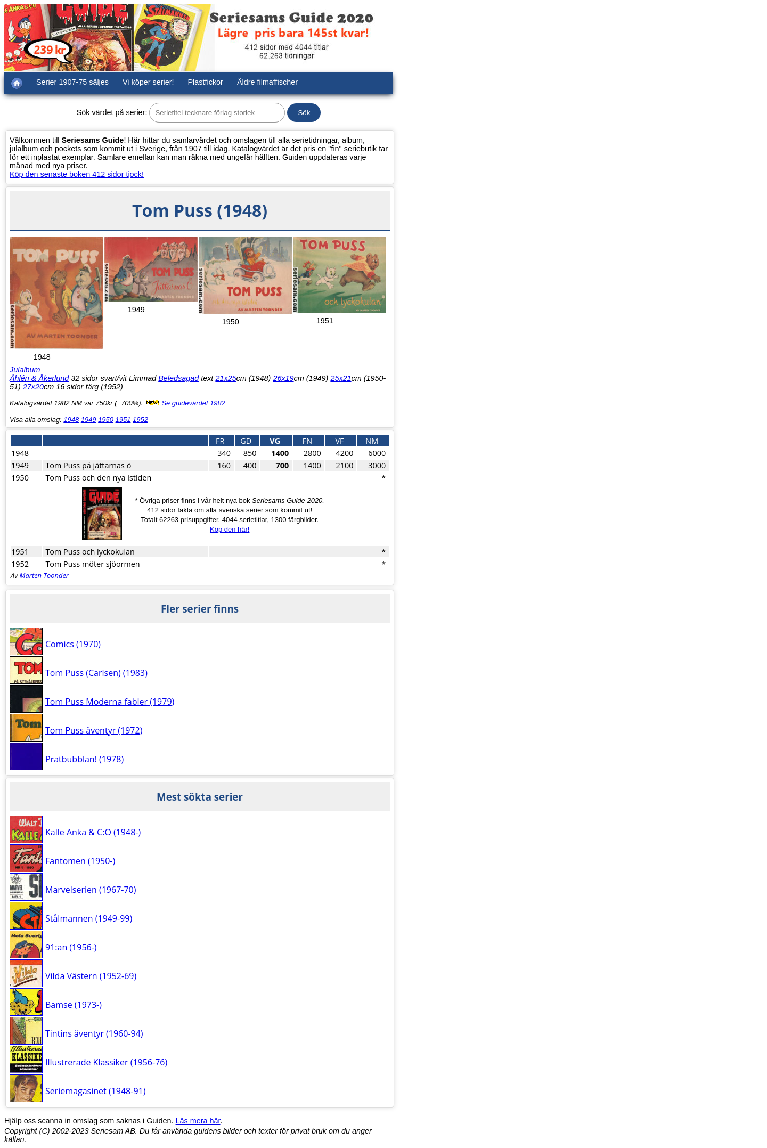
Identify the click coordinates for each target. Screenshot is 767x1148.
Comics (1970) (73, 644)
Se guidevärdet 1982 (193, 403)
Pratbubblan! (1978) (84, 759)
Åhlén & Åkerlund (39, 378)
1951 (123, 420)
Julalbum (25, 369)
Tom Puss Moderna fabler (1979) (109, 701)
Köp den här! (229, 529)
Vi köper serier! (148, 82)
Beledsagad (178, 378)
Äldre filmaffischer (267, 82)
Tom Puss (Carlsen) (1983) (96, 673)
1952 (140, 420)
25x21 (340, 378)
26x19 (283, 378)
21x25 (225, 378)
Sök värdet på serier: (112, 112)
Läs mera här (198, 1121)
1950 (105, 420)
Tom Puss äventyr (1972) (93, 730)
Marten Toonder (44, 575)
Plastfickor (205, 82)
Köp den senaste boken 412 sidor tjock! (77, 174)
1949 (88, 420)
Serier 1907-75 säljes (72, 82)
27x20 (33, 386)
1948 (71, 420)
